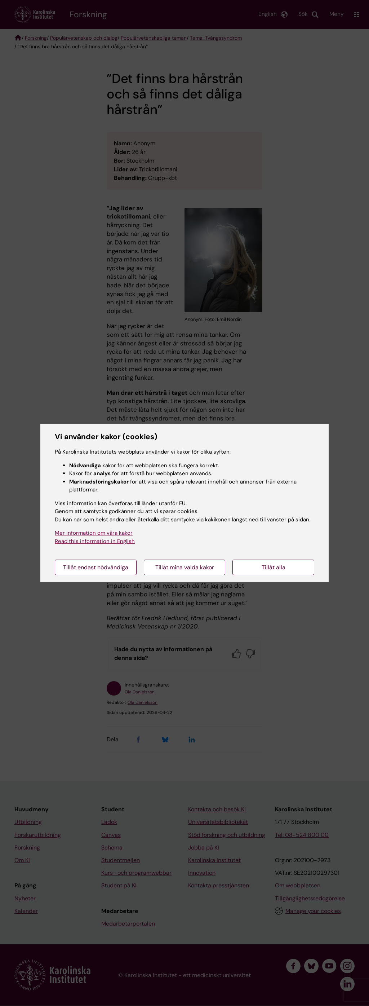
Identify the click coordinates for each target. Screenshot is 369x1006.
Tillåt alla (273, 567)
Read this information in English (95, 541)
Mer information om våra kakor (94, 533)
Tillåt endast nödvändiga (95, 567)
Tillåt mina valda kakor (184, 567)
